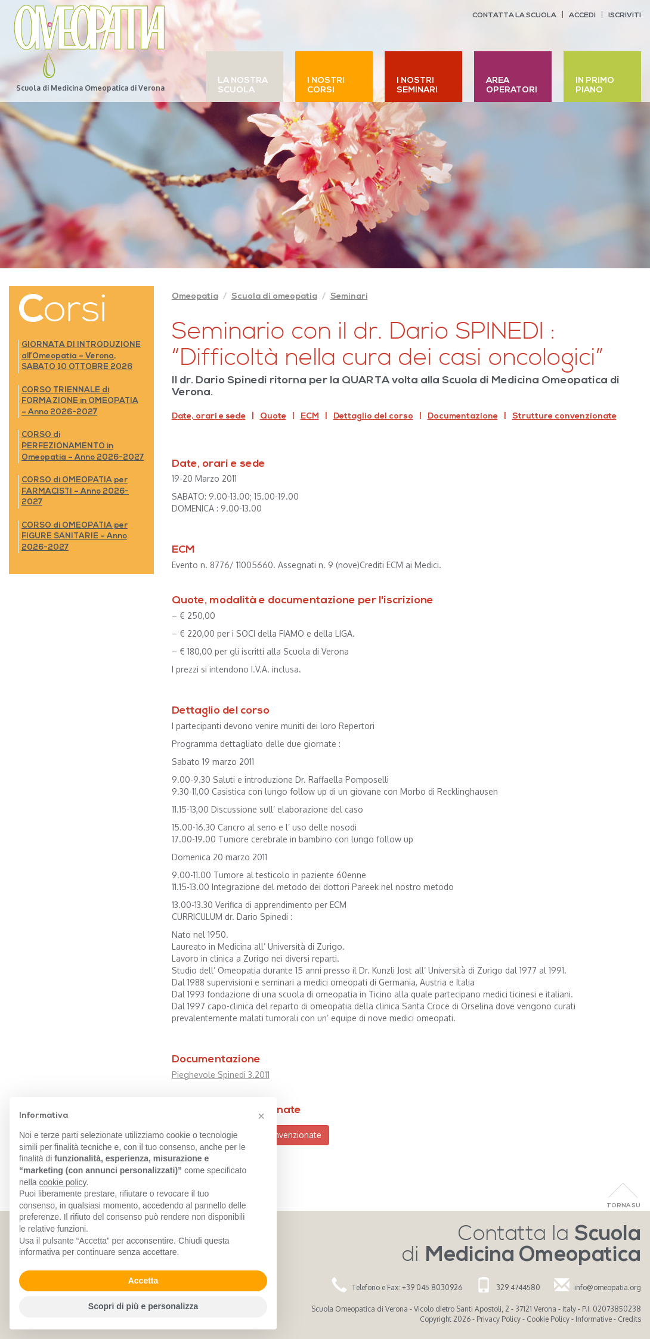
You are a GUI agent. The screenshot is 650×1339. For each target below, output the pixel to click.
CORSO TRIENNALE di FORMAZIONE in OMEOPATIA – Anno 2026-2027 (79, 401)
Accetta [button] (143, 1280)
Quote (273, 416)
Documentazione (463, 416)
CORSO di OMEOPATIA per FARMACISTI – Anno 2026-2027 (75, 491)
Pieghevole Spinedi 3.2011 (221, 1075)
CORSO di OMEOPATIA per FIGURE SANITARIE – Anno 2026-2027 (74, 536)
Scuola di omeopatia (274, 296)
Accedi (582, 15)
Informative (593, 1319)
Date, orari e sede (209, 416)
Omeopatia (195, 296)
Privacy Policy (498, 1319)
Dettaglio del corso (373, 416)
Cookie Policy (548, 1319)
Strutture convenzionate (564, 416)
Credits (629, 1319)
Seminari (349, 296)
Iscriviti (624, 15)
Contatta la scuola (514, 15)
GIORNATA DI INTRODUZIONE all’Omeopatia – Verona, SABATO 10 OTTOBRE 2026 (81, 356)
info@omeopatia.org (607, 1287)
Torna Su (623, 1205)
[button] (261, 1116)
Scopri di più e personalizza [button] (143, 1306)
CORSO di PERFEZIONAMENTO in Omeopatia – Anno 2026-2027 (82, 446)
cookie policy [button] (62, 1182)
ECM (310, 416)
